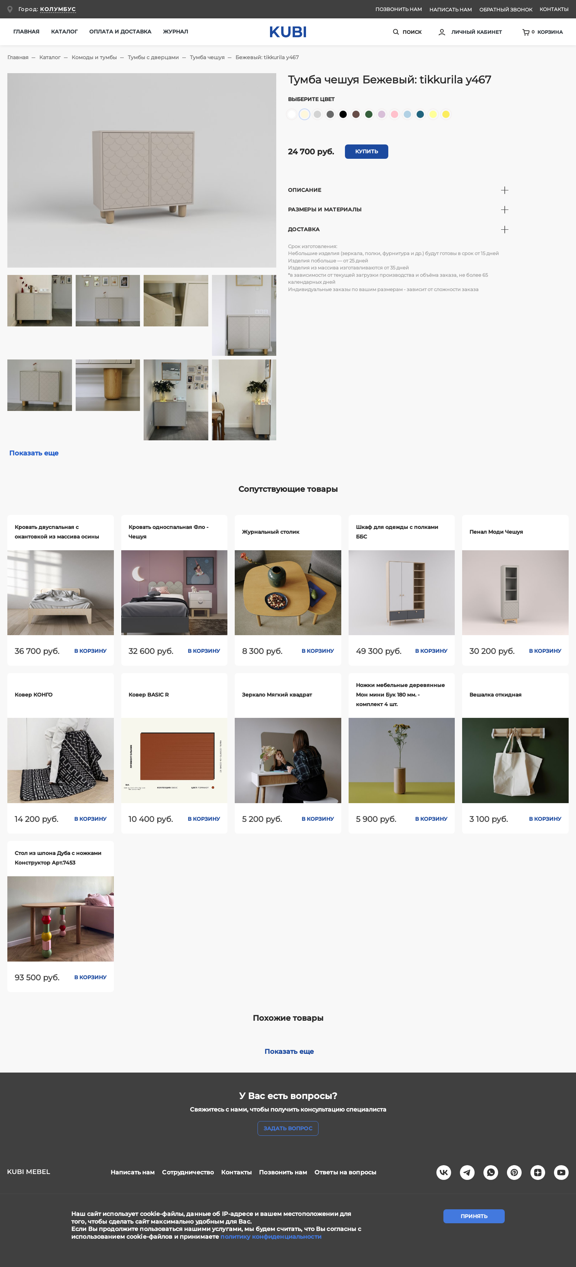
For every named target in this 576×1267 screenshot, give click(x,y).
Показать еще (33, 453)
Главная (26, 31)
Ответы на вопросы (345, 1172)
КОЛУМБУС (58, 9)
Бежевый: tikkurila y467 (267, 57)
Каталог (50, 57)
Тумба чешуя (207, 57)
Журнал (175, 31)
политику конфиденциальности (270, 1236)
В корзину (90, 651)
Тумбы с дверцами (153, 57)
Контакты (554, 9)
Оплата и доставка (120, 31)
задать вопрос (288, 1128)
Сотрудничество (188, 1172)
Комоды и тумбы (94, 57)
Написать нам (450, 9)
